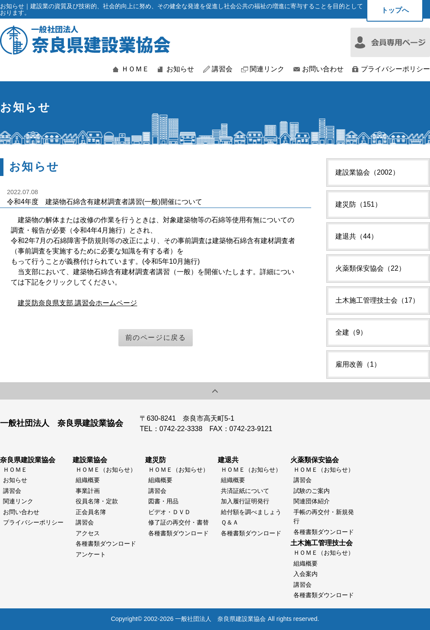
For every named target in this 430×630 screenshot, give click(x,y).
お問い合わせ (323, 69)
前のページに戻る (155, 337)
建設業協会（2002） (367, 172)
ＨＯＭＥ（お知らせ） (106, 469)
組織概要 (88, 479)
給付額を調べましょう (251, 511)
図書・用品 (163, 501)
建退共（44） (356, 236)
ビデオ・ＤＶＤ (169, 511)
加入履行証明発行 (245, 501)
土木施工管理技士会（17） (377, 300)
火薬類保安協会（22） (370, 268)
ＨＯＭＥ (135, 69)
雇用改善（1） (358, 364)
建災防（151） (358, 204)
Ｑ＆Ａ (230, 522)
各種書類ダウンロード (106, 543)
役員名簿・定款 (97, 501)
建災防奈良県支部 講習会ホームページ (77, 303)
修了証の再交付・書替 (178, 522)
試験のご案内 (311, 490)
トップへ (395, 10)
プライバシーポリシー (395, 69)
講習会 (222, 69)
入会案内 (305, 573)
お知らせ (180, 69)
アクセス (88, 533)
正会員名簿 (91, 511)
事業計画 (88, 490)
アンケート (91, 554)
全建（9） (351, 332)
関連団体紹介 (311, 501)
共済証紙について (245, 490)
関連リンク (267, 69)
